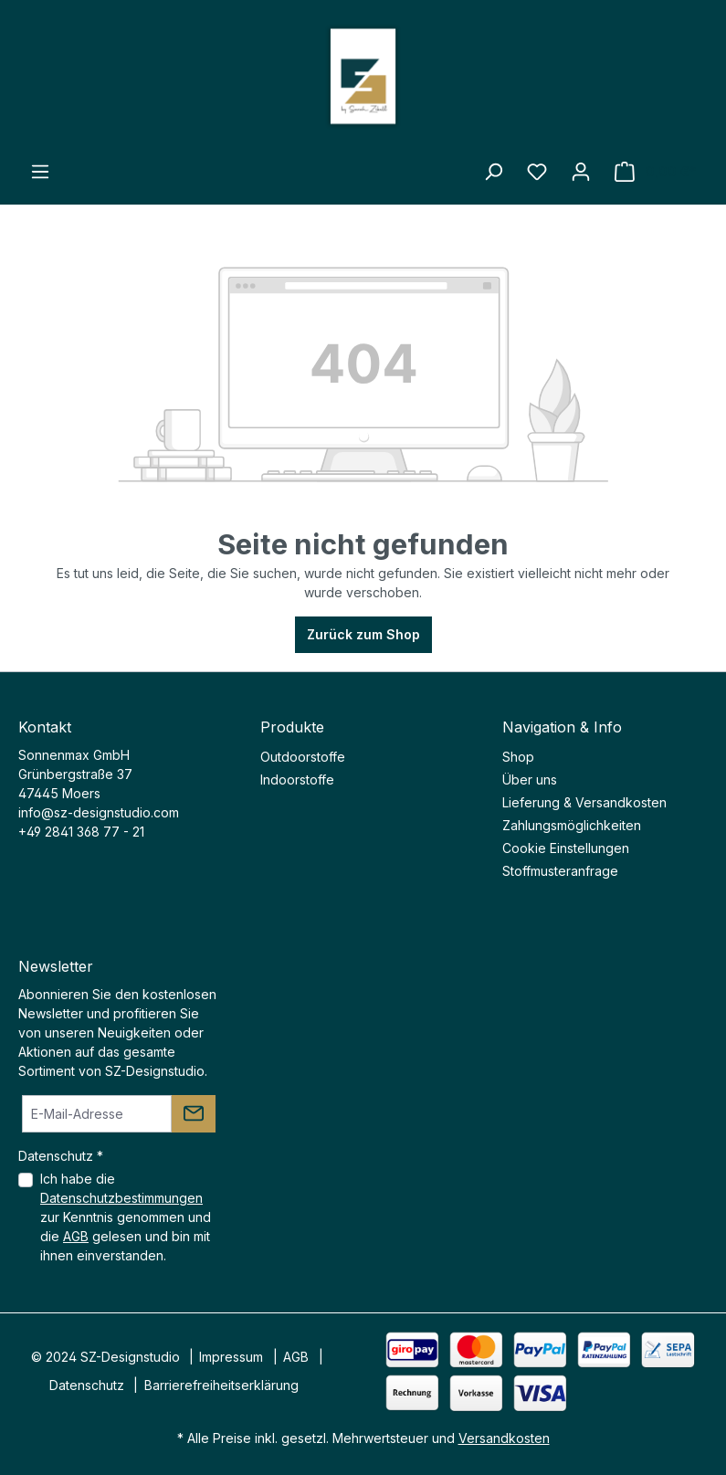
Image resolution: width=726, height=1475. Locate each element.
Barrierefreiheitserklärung (221, 1385)
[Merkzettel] (537, 171)
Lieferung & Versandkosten (584, 802)
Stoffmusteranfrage (560, 871)
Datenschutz (86, 1385)
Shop (518, 756)
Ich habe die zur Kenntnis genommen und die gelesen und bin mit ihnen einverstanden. (125, 1217)
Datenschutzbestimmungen (121, 1198)
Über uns (529, 779)
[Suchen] (493, 171)
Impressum (231, 1356)
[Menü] (40, 171)
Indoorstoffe (297, 779)
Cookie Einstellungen (565, 848)
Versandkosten (504, 1438)
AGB (76, 1236)
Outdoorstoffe (302, 756)
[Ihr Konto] (581, 171)
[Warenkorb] (655, 171)
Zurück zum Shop (363, 634)
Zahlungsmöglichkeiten (571, 825)
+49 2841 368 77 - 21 (81, 831)
